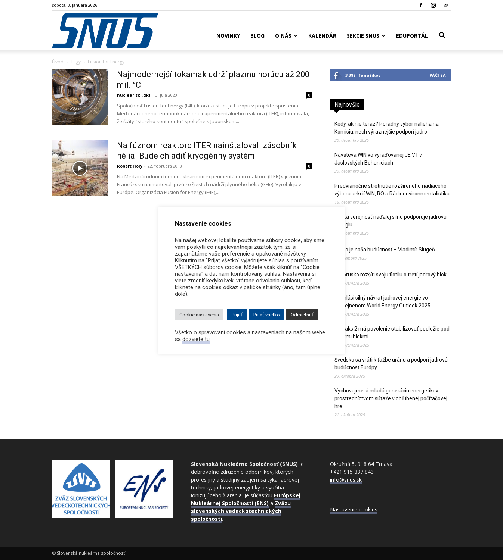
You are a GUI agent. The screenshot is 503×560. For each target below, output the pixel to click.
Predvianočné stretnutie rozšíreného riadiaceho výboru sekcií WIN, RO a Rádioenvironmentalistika (392, 190)
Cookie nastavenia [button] (199, 314)
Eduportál (412, 35)
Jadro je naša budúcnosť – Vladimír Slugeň (384, 250)
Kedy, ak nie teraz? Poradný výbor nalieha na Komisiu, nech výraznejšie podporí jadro (386, 128)
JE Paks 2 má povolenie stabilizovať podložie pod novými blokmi (392, 333)
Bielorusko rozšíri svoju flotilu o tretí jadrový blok (390, 275)
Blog (257, 35)
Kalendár (322, 35)
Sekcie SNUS (366, 35)
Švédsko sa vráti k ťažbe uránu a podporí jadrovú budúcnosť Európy (391, 363)
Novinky (228, 35)
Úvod (58, 62)
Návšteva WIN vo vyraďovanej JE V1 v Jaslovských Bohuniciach (378, 159)
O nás (286, 35)
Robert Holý (129, 166)
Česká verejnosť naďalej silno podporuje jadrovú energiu (390, 221)
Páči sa (437, 75)
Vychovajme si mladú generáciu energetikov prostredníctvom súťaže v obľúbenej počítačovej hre (390, 398)
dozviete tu (196, 339)
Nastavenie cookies (353, 509)
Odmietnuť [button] (302, 314)
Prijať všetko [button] (266, 314)
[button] (442, 36)
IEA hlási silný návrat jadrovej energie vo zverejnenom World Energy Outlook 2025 (382, 302)
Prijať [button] (237, 314)
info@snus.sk (346, 479)
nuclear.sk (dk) (133, 95)
